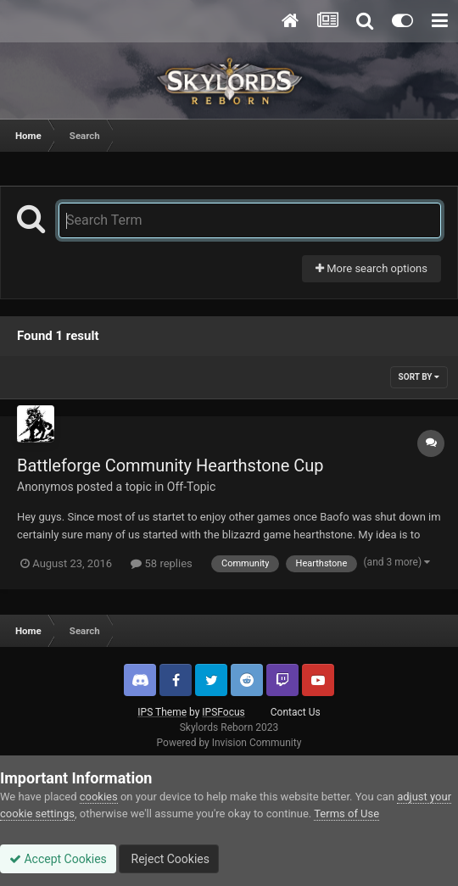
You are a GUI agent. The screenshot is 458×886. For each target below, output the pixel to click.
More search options (371, 268)
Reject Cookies (168, 859)
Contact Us (296, 712)
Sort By (419, 377)
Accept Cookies (58, 859)
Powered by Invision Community (229, 743)
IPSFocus (223, 712)
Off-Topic (191, 486)
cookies (99, 796)
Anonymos (45, 486)
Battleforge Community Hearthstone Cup (170, 465)
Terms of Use (346, 813)
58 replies (161, 563)
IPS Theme (162, 712)
